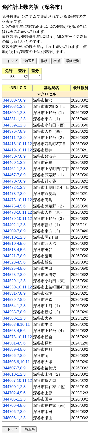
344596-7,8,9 (14, 356)
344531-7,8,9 (14, 293)
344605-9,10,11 (16, 362)
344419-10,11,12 (17, 150)
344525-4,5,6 (14, 268)
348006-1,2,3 (14, 418)
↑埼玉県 (29, 61)
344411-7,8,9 (14, 138)
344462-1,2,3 (14, 169)
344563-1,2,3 (14, 318)
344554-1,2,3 (14, 306)
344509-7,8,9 (14, 231)
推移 (44, 61)
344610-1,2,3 (14, 374)
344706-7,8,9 (14, 412)
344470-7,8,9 (14, 181)
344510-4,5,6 (14, 243)
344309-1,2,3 (14, 113)
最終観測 (72, 61)
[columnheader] (17, 88)
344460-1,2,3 (14, 163)
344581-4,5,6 (14, 343)
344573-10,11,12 (17, 337)
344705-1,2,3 (14, 399)
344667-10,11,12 (17, 381)
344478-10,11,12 (17, 212)
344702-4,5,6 (14, 393)
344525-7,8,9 (14, 275)
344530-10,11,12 (17, 287)
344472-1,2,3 (14, 187)
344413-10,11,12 (17, 144)
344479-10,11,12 (17, 219)
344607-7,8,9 (14, 368)
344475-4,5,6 (14, 206)
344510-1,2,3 (14, 237)
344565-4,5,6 (14, 331)
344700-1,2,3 (14, 387)
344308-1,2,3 (14, 106)
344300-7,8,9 (14, 100)
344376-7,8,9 (14, 131)
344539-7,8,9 (14, 300)
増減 (56, 61)
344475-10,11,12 (17, 200)
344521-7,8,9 (14, 256)
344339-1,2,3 (14, 125)
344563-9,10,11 (16, 324)
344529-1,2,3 (14, 281)
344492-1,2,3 (14, 225)
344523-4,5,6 (14, 262)
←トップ (10, 61)
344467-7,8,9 (14, 175)
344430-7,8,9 (14, 156)
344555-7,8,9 (14, 312)
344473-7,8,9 (14, 194)
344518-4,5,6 (14, 250)
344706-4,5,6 (14, 405)
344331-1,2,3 (14, 119)
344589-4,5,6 (14, 349)
